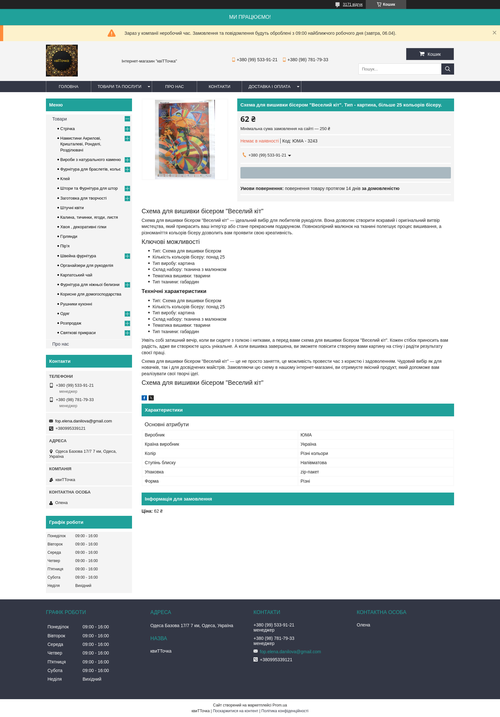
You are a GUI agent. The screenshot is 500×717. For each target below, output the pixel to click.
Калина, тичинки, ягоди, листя (89, 217)
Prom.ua (280, 705)
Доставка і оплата (269, 86)
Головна (68, 86)
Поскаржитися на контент (235, 711)
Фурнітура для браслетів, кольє (90, 169)
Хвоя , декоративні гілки (83, 226)
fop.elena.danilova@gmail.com (83, 421)
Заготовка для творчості (83, 198)
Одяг (65, 313)
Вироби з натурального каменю (90, 159)
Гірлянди (68, 236)
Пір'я (65, 246)
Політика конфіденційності (285, 711)
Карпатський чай (76, 275)
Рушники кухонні (76, 304)
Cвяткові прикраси (78, 332)
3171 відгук (353, 4)
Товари (59, 118)
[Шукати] (447, 69)
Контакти (219, 86)
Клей (65, 178)
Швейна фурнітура (78, 255)
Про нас (174, 86)
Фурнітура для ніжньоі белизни (90, 284)
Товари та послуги (119, 86)
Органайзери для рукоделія (86, 265)
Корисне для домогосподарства (90, 294)
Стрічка (67, 128)
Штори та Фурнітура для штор (89, 188)
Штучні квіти (72, 207)
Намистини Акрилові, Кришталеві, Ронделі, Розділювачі (80, 144)
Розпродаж (70, 323)
